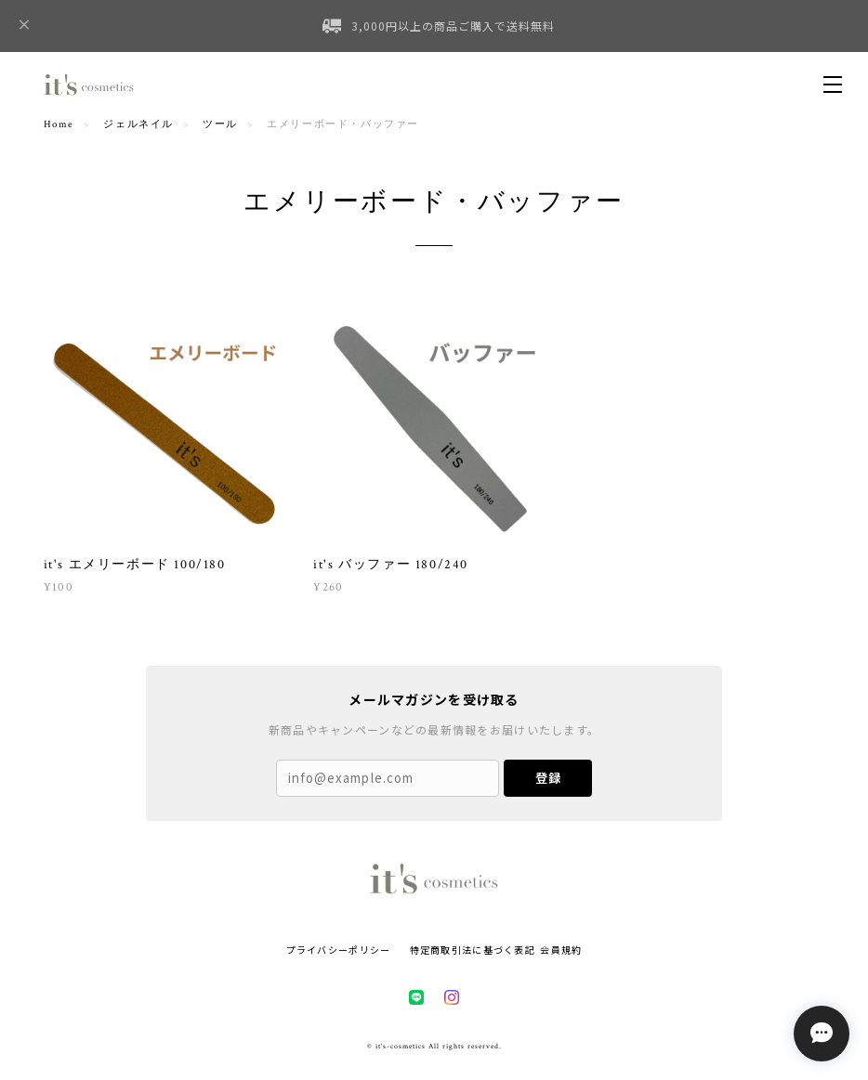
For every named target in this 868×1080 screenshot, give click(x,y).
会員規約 (561, 949)
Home (59, 124)
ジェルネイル (138, 124)
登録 (548, 778)
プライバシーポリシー (338, 949)
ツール (220, 124)
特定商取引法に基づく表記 (472, 949)
